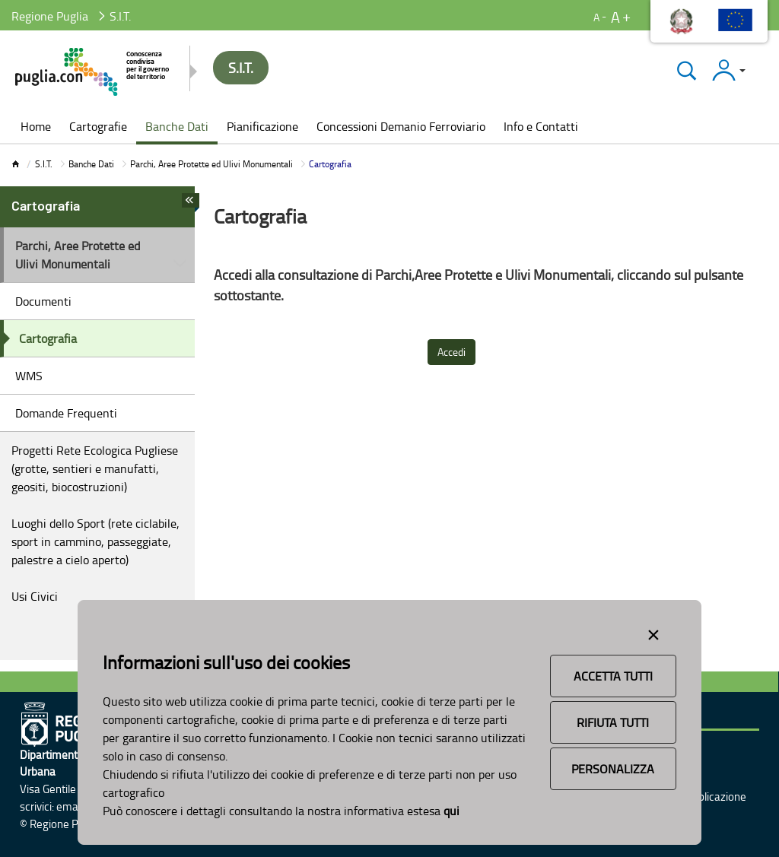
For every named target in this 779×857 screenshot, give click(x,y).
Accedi (451, 351)
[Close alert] (653, 632)
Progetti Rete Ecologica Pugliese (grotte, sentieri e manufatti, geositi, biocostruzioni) (94, 468)
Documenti (43, 301)
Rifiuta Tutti (613, 722)
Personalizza (612, 768)
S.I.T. (43, 163)
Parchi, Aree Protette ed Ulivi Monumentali (211, 163)
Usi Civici (34, 596)
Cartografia (48, 338)
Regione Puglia (49, 16)
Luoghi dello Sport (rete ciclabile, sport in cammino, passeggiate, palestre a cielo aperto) (95, 541)
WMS (29, 375)
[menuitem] (35, 127)
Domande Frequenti (66, 413)
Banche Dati (91, 163)
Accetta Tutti (613, 676)
